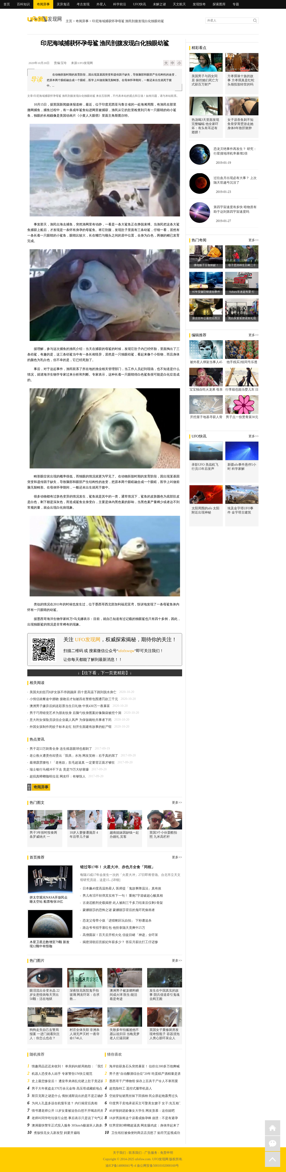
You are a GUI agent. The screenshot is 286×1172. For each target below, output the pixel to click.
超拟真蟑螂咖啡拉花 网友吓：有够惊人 (58, 776)
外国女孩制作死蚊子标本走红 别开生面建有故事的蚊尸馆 (71, 727)
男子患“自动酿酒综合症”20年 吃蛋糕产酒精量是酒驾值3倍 (150, 1073)
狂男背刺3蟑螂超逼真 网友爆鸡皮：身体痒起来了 (144, 1125)
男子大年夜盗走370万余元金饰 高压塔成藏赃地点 (67, 1088)
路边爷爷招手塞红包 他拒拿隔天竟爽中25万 (114, 927)
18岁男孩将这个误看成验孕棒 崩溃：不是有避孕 (143, 1118)
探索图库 (219, 4)
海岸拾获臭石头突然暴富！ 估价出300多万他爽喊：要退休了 (152, 1066)
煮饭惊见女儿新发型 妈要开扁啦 (57, 1133)
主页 (69, 21)
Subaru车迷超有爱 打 (242, 291)
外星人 (101, 4)
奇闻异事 (43, 4)
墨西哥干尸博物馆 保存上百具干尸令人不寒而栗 (143, 1081)
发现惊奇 (199, 4)
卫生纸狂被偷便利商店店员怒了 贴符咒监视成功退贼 (149, 1133)
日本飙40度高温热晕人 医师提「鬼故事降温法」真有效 (122, 888)
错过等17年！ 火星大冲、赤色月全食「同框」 (117, 867)
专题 (236, 4)
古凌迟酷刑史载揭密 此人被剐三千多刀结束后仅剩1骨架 (123, 903)
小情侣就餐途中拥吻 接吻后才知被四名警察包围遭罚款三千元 (74, 699)
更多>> (177, 802)
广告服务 (150, 1152)
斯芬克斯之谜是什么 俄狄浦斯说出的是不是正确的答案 (71, 1096)
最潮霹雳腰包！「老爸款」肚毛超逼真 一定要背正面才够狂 (72, 762)
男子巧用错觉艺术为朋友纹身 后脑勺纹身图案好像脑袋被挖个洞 (75, 713)
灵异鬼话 (63, 4)
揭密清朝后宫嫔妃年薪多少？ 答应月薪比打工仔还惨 (120, 942)
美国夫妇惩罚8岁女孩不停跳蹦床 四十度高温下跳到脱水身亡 (73, 692)
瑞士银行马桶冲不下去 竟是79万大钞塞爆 (59, 769)
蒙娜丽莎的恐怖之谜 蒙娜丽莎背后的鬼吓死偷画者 (119, 910)
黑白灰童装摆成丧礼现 (242, 318)
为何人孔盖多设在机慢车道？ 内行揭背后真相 (64, 1103)
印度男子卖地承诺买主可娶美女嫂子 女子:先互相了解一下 (150, 1103)
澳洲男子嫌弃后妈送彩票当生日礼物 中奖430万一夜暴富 (70, 706)
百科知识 (23, 4)
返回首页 (272, 1128)
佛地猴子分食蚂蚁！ (206, 265)
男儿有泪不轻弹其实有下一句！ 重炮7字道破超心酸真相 (123, 895)
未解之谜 (159, 4)
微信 (272, 1143)
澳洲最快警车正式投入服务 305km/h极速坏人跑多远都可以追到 (77, 1125)
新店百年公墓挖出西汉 (206, 318)
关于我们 (119, 1152)
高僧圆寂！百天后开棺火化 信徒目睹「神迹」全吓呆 (120, 935)
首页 (6, 4)
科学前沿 (119, 4)
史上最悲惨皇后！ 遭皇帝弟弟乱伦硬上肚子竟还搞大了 (71, 1081)
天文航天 (179, 4)
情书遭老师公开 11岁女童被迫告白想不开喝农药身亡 (69, 1110)
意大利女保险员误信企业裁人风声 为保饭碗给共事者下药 (71, 720)
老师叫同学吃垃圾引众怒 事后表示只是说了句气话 (68, 1118)
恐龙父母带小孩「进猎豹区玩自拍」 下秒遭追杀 (117, 920)
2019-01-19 (223, 162)
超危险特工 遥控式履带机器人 (130, 1088)
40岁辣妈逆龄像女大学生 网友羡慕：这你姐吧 (142, 1110)
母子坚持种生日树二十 (242, 265)
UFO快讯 (139, 4)
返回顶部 (272, 1159)
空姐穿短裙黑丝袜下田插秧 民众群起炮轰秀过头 (143, 1096)
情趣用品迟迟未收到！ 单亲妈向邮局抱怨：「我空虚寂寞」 (74, 1066)
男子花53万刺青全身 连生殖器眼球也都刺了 (61, 748)
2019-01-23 (223, 192)
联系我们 (135, 1152)
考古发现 (83, 4)
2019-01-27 (223, 221)
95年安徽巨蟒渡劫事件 (206, 291)
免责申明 (166, 1152)
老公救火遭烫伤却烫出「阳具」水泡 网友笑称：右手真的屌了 (74, 755)
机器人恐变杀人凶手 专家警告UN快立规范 (62, 1073)
